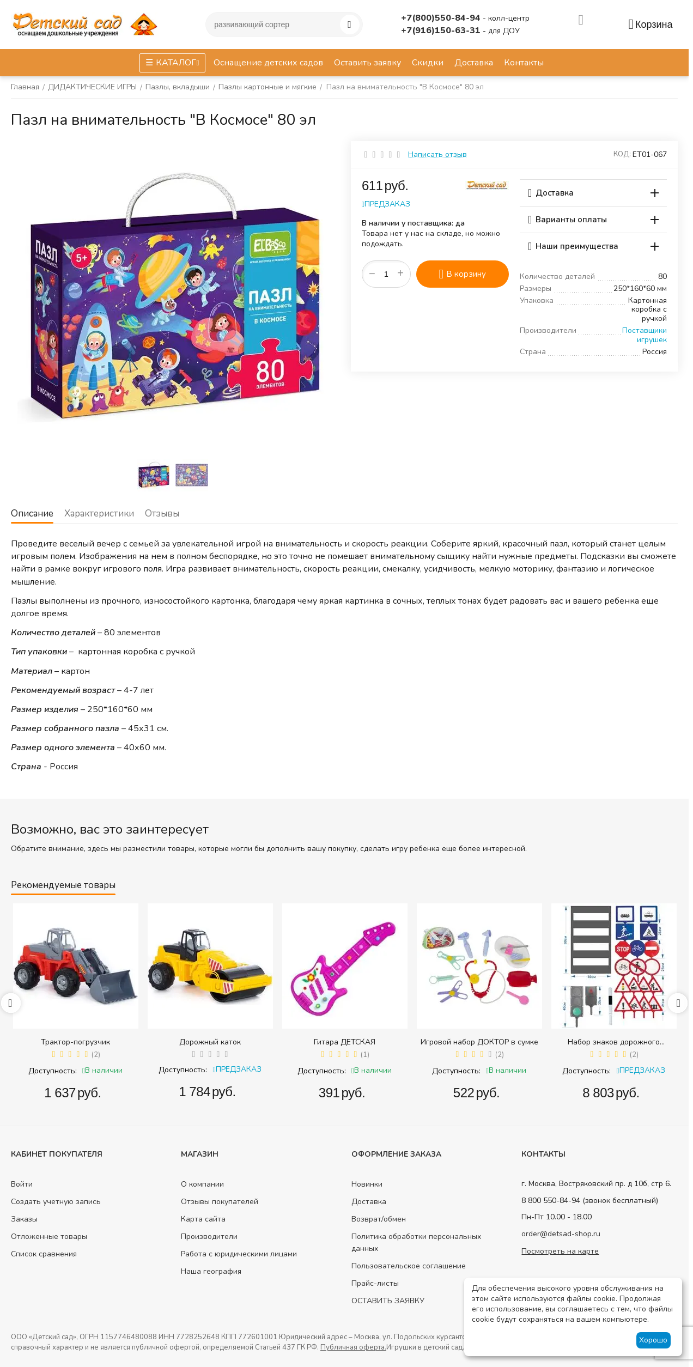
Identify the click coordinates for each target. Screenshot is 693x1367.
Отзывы (162, 513)
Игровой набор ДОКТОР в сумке (479, 1042)
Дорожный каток (210, 1042)
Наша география (211, 1271)
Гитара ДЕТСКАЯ (344, 1042)
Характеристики (99, 513)
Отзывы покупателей (219, 1201)
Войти (22, 1184)
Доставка (368, 1201)
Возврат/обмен (378, 1219)
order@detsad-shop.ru (560, 1234)
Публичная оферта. (353, 1347)
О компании (202, 1184)
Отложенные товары (49, 1236)
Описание (32, 513)
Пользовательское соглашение (408, 1266)
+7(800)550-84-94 (442, 18)
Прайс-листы (375, 1283)
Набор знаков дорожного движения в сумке (614, 1042)
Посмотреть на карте (560, 1251)
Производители (209, 1236)
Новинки (366, 1184)
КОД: (622, 154)
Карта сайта (203, 1219)
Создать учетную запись (56, 1201)
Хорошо (653, 1340)
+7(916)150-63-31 (442, 31)
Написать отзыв (437, 154)
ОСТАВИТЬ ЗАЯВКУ (387, 1301)
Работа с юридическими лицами (239, 1254)
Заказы (24, 1219)
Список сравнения (44, 1254)
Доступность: (52, 1071)
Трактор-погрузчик (75, 1042)
